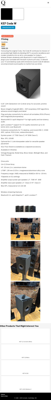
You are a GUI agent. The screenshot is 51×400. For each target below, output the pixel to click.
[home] (3, 4)
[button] (48, 2)
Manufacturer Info (8, 27)
